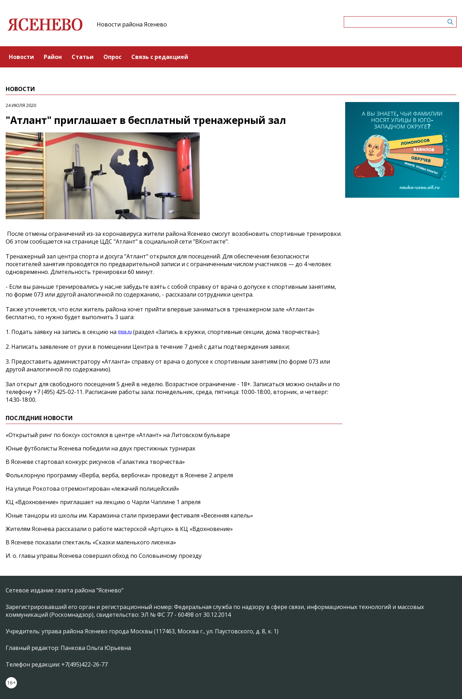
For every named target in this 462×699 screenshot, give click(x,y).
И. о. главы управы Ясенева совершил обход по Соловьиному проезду (104, 556)
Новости (21, 57)
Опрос (112, 57)
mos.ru (125, 331)
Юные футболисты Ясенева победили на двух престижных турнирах (100, 448)
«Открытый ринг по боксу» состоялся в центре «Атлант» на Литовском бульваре (118, 435)
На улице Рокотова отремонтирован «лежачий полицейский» (92, 488)
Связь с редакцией (159, 57)
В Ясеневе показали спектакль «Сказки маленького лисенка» (91, 542)
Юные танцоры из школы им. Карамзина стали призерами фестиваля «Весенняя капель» (129, 515)
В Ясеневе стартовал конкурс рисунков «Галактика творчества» (95, 462)
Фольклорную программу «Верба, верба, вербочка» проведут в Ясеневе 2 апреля (119, 475)
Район (53, 57)
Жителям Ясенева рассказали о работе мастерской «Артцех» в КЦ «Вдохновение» (119, 529)
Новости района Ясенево (132, 24)
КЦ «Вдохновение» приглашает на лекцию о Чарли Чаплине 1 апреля (103, 502)
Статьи (83, 57)
